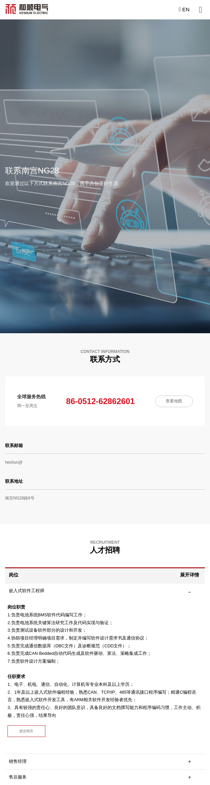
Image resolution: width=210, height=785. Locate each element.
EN (184, 9)
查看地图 (174, 401)
